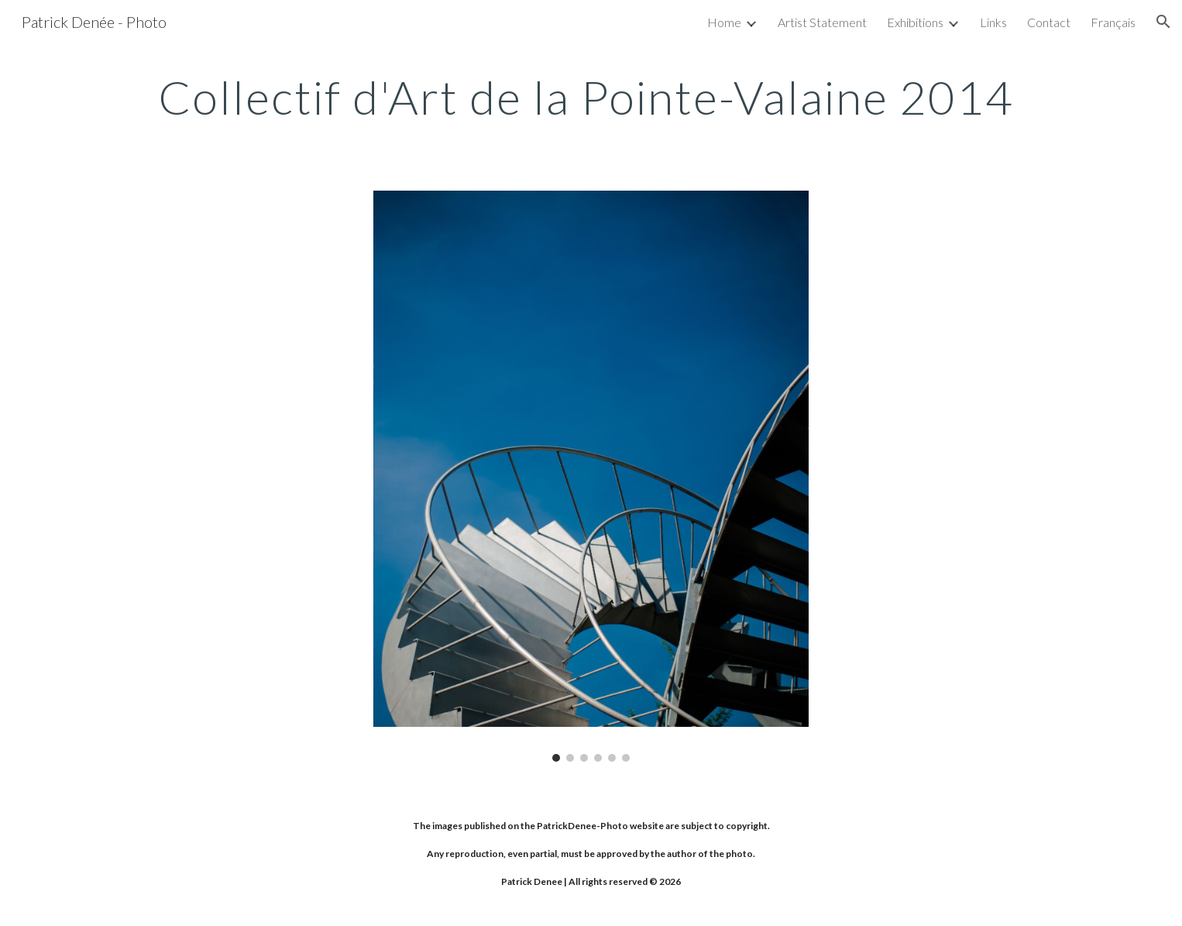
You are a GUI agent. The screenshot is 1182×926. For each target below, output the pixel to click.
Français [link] (1113, 22)
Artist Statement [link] (822, 22)
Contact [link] (1048, 22)
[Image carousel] (591, 476)
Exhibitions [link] (915, 22)
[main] (591, 97)
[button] (1163, 21)
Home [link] (724, 22)
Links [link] (993, 22)
